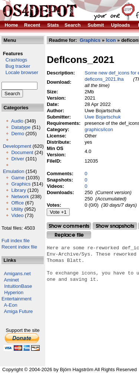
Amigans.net (17, 273)
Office (17, 203)
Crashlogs (14, 60)
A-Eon (10, 305)
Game (17, 177)
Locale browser (19, 72)
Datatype (20, 127)
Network (20, 196)
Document (22, 152)
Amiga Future (18, 311)
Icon (111, 40)
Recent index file (19, 247)
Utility (17, 209)
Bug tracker (15, 66)
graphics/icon (99, 129)
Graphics (20, 184)
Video (17, 215)
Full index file (15, 240)
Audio (17, 121)
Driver (17, 158)
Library (18, 190)
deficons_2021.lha (104, 79)
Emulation (13, 171)
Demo (17, 133)
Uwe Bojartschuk (103, 117)
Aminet (11, 280)
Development (17, 146)
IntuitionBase (18, 286)
